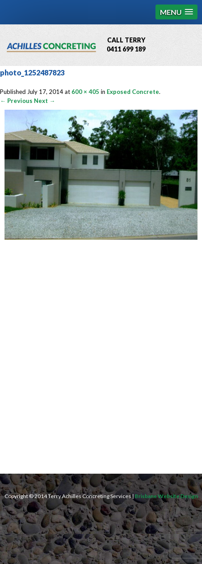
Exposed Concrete (133, 91)
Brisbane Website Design (166, 496)
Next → (44, 100)
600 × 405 (85, 91)
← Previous (16, 100)
